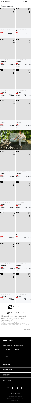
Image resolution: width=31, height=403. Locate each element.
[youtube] (22, 388)
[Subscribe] (26, 356)
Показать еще (18, 307)
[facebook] (12, 388)
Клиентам (15, 375)
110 (1, 29)
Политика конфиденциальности (15, 398)
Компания (15, 370)
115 (3, 29)
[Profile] (23, 1)
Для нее (8, 349)
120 (5, 29)
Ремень (3, 31)
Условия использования (15, 396)
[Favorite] (20, 1)
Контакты (15, 365)
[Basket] (26, 1)
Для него (16, 349)
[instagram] (8, 388)
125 (7, 29)
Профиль (15, 380)
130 (9, 29)
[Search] (17, 1)
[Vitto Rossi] (6, 1)
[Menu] (29, 1)
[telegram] (17, 388)
